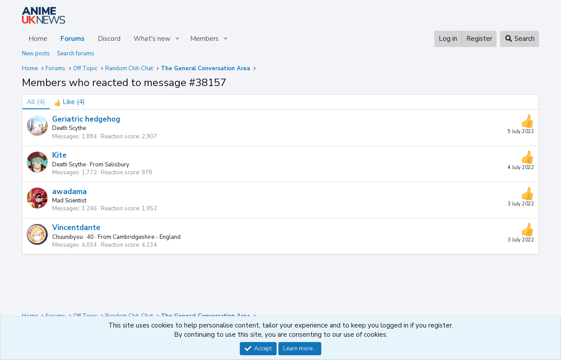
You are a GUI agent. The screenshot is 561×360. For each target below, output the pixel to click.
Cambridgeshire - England (147, 237)
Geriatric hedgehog (86, 119)
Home (37, 38)
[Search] (519, 39)
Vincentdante (76, 228)
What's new (152, 38)
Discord (109, 38)
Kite (59, 155)
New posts (36, 54)
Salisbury (117, 165)
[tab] (69, 102)
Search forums (75, 54)
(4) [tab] (36, 101)
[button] (177, 39)
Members (204, 38)
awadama (69, 192)
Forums (72, 38)
